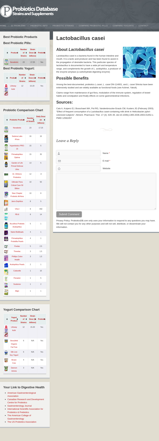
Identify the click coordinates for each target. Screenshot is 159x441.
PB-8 (17, 214)
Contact (143, 26)
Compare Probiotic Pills (93, 26)
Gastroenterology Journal (19, 406)
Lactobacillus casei (80, 38)
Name (106, 153)
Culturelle (17, 271)
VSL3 (17, 209)
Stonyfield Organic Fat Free (14, 344)
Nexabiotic (14, 62)
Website (106, 168)
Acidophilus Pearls (17, 264)
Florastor (17, 278)
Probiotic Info (39, 26)
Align (17, 291)
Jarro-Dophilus (17, 201)
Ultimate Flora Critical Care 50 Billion (17, 185)
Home (3, 26)
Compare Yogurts (123, 26)
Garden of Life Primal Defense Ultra (17, 166)
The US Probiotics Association (21, 422)
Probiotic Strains (63, 26)
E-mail (106, 161)
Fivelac (17, 246)
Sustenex (17, 284)
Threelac (17, 251)
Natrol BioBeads (17, 232)
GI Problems (18, 26)
